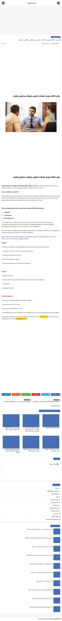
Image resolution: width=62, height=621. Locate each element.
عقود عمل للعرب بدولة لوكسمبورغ (44, 581)
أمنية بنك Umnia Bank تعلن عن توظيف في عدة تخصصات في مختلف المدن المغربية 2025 (31, 429)
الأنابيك (56, 488)
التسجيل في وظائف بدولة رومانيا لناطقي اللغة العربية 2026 (39, 538)
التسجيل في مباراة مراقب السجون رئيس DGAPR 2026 (39, 555)
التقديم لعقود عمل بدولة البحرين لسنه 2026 (42, 546)
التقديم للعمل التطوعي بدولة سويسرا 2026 (42, 598)
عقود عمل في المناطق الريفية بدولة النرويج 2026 (41, 607)
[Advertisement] (31, 21)
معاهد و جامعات (54, 511)
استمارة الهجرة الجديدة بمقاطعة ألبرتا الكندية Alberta (40, 529)
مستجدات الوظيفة (54, 508)
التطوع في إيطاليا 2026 (52, 491)
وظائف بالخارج (55, 516)
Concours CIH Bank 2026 (52, 428)
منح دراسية (55, 513)
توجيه (57, 496)
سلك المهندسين (54, 502)
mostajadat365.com (43, 618)
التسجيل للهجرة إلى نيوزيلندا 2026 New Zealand (41, 564)
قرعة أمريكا (55, 505)
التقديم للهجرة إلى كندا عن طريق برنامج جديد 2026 (40, 589)
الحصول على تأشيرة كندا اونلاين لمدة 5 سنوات (42, 572)
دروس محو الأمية (54, 499)
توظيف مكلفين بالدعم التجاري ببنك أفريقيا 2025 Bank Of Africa (12, 451)
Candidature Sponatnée (52, 519)
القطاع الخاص (55, 37)
